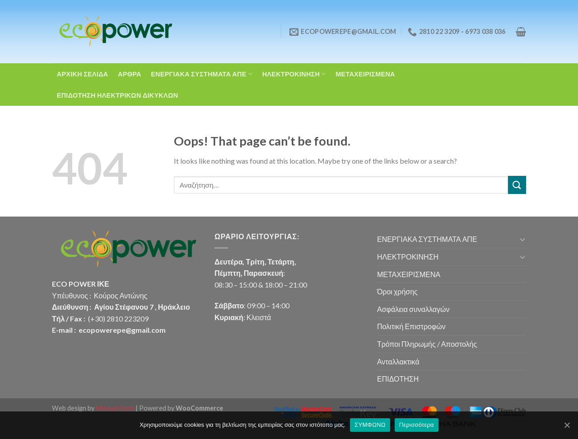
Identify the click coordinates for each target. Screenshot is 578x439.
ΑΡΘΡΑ (129, 74)
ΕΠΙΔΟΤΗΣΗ (398, 378)
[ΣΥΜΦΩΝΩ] (566, 425)
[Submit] (517, 185)
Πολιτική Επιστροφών (411, 326)
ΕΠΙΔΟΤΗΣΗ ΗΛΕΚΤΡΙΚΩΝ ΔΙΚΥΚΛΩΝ (117, 95)
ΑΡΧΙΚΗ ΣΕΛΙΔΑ (82, 74)
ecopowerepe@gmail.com (122, 330)
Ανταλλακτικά (398, 361)
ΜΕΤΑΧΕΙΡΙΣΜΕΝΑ (365, 74)
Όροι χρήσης (397, 291)
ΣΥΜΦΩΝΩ (369, 424)
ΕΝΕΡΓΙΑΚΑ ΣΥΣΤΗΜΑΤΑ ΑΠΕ (201, 74)
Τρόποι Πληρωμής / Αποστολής (427, 344)
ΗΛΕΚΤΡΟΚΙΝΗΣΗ (294, 74)
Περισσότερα (416, 424)
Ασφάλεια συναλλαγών (413, 309)
